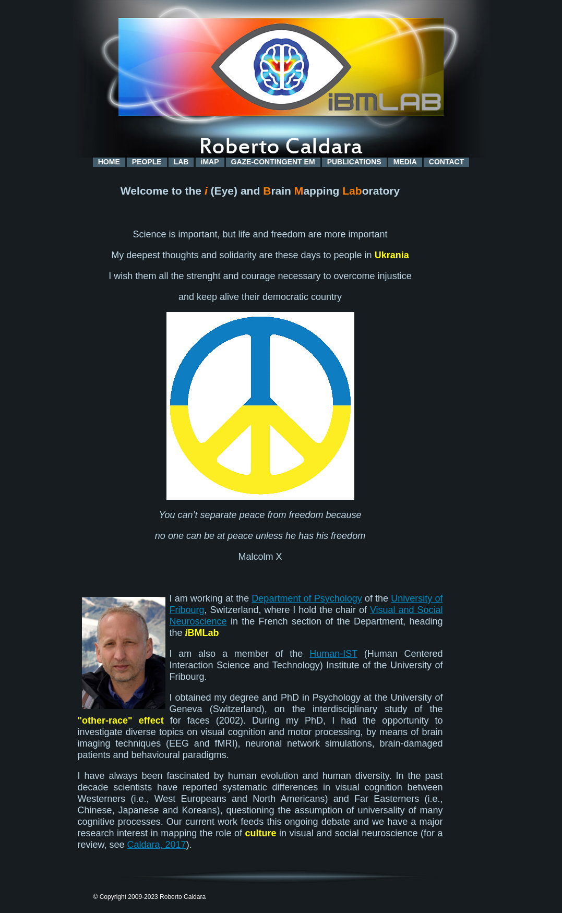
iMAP (210, 162)
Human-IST (333, 653)
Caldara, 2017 (156, 844)
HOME (109, 162)
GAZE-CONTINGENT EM (273, 162)
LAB (181, 162)
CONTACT (446, 162)
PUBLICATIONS (354, 162)
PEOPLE (147, 162)
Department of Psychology (307, 598)
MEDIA (405, 162)
